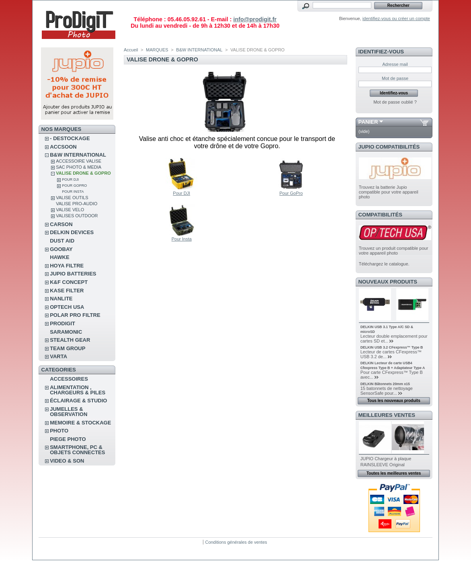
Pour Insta (73, 192)
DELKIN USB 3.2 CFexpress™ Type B (391, 347)
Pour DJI (70, 179)
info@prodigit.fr (254, 19)
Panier (368, 122)
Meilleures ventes (386, 415)
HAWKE (59, 257)
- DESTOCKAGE (70, 138)
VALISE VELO (70, 209)
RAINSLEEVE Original (382, 464)
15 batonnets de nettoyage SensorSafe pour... (386, 391)
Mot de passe (395, 78)
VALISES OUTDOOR (77, 215)
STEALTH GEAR (70, 340)
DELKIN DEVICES (72, 232)
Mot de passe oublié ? (395, 102)
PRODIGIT (62, 323)
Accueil (131, 49)
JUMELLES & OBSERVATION (68, 411)
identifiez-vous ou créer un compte (396, 18)
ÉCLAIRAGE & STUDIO (78, 401)
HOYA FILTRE (67, 266)
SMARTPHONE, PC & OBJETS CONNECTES (77, 449)
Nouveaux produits (388, 282)
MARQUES (157, 49)
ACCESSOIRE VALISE (78, 161)
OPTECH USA (67, 307)
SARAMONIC (66, 332)
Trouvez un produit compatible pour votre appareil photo (393, 250)
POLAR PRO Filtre (75, 315)
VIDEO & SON (67, 461)
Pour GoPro (74, 186)
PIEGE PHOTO (68, 439)
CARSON (61, 224)
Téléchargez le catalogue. (384, 263)
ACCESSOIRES (69, 379)
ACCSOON (63, 147)
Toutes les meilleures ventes (394, 473)
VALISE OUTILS (72, 197)
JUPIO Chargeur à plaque (386, 458)
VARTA (58, 356)
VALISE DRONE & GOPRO (83, 173)
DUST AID (62, 241)
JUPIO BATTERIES (73, 274)
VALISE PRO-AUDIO (76, 203)
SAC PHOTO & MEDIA (78, 167)
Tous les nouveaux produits (393, 400)
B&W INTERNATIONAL (78, 155)
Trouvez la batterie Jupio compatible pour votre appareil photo (388, 192)
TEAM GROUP (67, 348)
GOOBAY (61, 249)
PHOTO (59, 431)
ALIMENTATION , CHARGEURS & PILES (77, 390)
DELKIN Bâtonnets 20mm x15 (385, 384)
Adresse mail (395, 64)
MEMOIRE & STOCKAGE (80, 423)
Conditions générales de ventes (236, 542)
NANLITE (61, 299)
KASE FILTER (67, 291)
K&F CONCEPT (69, 282)
